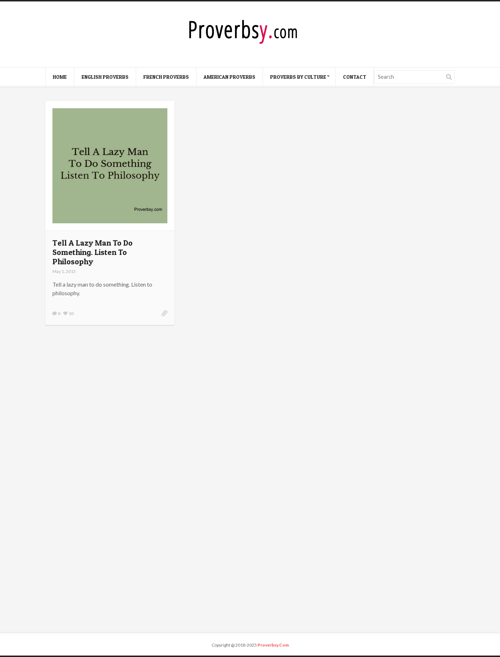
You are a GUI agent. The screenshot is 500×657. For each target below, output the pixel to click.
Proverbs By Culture (298, 77)
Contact (354, 77)
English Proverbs (105, 77)
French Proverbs (166, 77)
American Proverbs (229, 77)
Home (60, 77)
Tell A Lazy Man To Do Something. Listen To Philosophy (92, 252)
